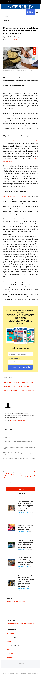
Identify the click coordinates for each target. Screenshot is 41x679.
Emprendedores (23, 512)
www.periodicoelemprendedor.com (18, 420)
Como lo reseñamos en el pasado (14, 196)
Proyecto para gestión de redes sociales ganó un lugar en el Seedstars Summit (18, 436)
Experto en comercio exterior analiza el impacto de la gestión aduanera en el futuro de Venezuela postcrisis (26, 506)
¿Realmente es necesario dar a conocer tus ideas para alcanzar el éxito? (20, 448)
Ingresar (30, 12)
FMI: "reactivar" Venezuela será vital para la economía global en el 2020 (19, 453)
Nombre (11, 351)
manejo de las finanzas (10, 386)
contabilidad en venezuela (11, 390)
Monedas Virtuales (16, 40)
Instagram (10, 657)
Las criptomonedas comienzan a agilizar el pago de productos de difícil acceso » (20, 476)
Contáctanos (10, 633)
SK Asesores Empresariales (27, 390)
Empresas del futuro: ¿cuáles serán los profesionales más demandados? (17, 442)
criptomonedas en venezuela (11, 382)
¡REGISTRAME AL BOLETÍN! (20, 367)
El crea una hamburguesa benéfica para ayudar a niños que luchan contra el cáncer (25, 525)
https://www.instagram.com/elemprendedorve (20, 623)
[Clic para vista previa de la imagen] (20, 58)
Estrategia (21, 549)
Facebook (10, 653)
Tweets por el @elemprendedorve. (17, 601)
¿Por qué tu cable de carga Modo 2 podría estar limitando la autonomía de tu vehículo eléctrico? (25, 544)
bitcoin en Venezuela (24, 386)
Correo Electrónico (15, 359)
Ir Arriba (21, 664)
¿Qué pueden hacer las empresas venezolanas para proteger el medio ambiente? (19, 459)
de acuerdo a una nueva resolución (25, 141)
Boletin (9, 641)
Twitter (9, 649)
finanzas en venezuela (27, 382)
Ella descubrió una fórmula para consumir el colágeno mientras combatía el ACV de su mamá (26, 560)
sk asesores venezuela (10, 394)
